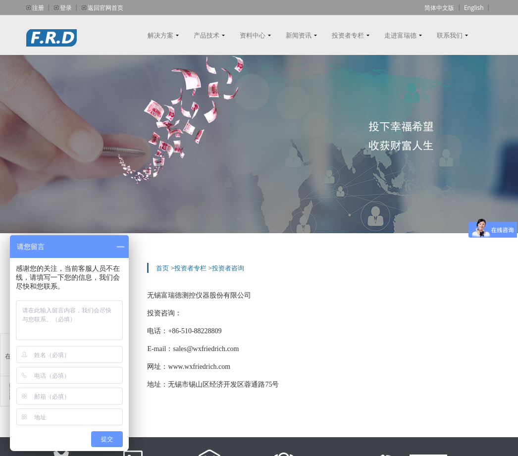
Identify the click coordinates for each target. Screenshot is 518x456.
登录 (66, 7)
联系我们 (450, 35)
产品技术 (206, 35)
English (474, 7)
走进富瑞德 (400, 35)
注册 (38, 7)
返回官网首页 (105, 7)
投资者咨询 (228, 267)
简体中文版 (439, 7)
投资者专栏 (348, 35)
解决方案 (160, 35)
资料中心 (252, 35)
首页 (162, 267)
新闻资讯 (298, 35)
